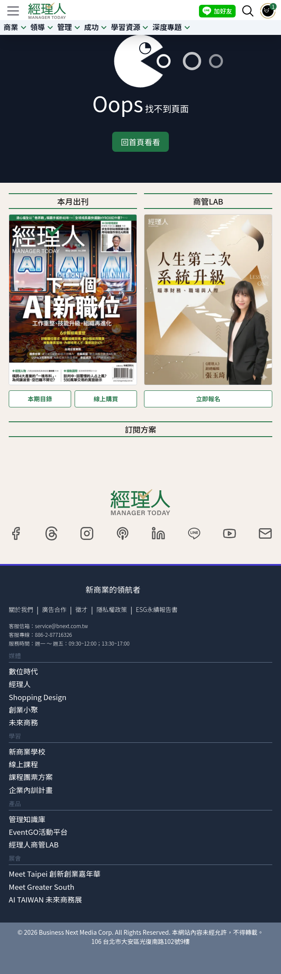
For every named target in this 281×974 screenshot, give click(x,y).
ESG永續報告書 (157, 609)
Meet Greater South (42, 887)
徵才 (81, 609)
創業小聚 (23, 709)
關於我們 (21, 609)
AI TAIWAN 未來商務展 (45, 899)
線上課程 (23, 764)
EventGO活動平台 (38, 832)
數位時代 (23, 671)
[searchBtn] (248, 11)
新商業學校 (27, 751)
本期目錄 (40, 398)
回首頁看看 (140, 141)
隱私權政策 (111, 609)
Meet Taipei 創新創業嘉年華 (54, 873)
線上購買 (106, 398)
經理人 (20, 684)
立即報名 (208, 398)
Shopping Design (37, 697)
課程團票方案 (31, 777)
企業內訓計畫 (31, 790)
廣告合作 (54, 609)
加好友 (217, 11)
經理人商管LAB (33, 844)
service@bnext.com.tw (61, 625)
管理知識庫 (27, 819)
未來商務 (23, 722)
